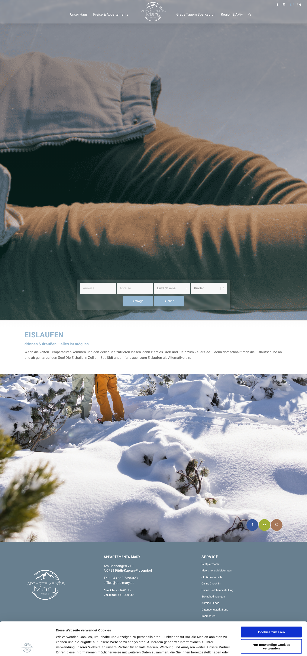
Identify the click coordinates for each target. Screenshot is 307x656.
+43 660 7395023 (124, 578)
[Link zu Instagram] (284, 4)
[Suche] (250, 11)
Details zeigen (226, 647)
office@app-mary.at (119, 582)
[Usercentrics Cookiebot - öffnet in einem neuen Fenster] (27, 647)
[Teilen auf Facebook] (252, 525)
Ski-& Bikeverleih (211, 577)
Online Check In (210, 583)
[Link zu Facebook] (277, 4)
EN (299, 4)
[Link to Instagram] (276, 525)
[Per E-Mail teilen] (264, 525)
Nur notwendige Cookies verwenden (271, 615)
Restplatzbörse (210, 564)
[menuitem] (78, 11)
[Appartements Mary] (153, 11)
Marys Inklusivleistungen (216, 570)
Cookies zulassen (271, 600)
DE (292, 4)
